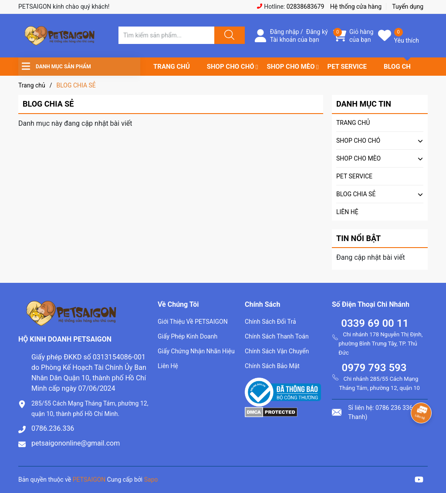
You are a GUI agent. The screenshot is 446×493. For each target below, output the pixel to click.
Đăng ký (317, 31)
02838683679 (305, 6)
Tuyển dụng (407, 6)
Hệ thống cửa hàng (356, 6)
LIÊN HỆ (347, 211)
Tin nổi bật (358, 238)
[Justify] (228, 35)
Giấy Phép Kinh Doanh (187, 336)
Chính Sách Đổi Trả (270, 321)
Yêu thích (406, 40)
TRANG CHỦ (171, 66)
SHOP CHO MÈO (291, 66)
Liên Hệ (168, 365)
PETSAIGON (89, 479)
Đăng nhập (284, 31)
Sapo (151, 479)
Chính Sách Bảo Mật (272, 365)
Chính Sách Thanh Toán (277, 336)
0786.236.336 (52, 428)
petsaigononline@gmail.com (75, 443)
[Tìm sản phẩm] (166, 35)
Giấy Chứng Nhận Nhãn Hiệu (196, 351)
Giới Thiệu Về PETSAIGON (193, 321)
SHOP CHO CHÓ (230, 66)
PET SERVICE (346, 66)
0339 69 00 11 (375, 323)
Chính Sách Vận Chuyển (277, 351)
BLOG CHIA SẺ (405, 66)
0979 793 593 (373, 368)
